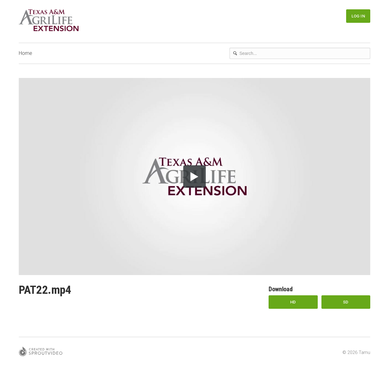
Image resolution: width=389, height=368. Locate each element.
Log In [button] (358, 16)
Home (25, 53)
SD (346, 302)
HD (293, 302)
